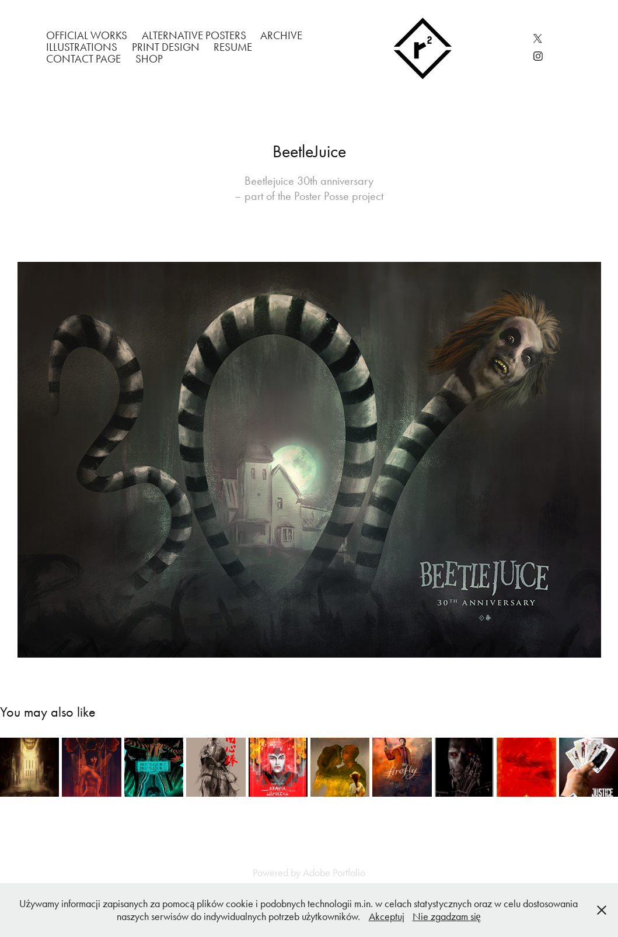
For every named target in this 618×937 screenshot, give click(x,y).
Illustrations (81, 47)
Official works (86, 35)
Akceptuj (386, 916)
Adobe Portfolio (334, 872)
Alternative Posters (194, 35)
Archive (281, 35)
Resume (233, 47)
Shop (149, 58)
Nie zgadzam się (447, 916)
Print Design (166, 47)
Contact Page (83, 58)
